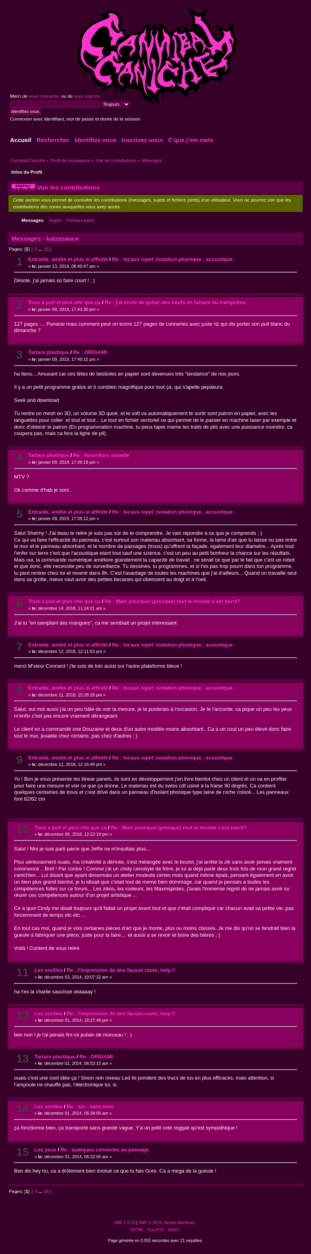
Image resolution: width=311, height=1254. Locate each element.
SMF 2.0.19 (124, 1222)
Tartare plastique (48, 352)
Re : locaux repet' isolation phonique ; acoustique (172, 259)
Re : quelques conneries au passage (105, 1150)
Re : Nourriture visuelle (101, 455)
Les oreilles (48, 970)
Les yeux (45, 1150)
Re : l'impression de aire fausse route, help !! (121, 970)
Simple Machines (179, 1222)
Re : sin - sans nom (90, 1107)
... (41, 249)
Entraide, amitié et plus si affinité (68, 259)
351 (47, 249)
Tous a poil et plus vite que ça (64, 302)
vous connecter (44, 96)
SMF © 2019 (150, 1222)
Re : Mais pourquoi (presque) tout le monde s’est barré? (173, 601)
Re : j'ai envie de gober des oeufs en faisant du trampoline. (176, 302)
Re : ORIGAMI (90, 352)
